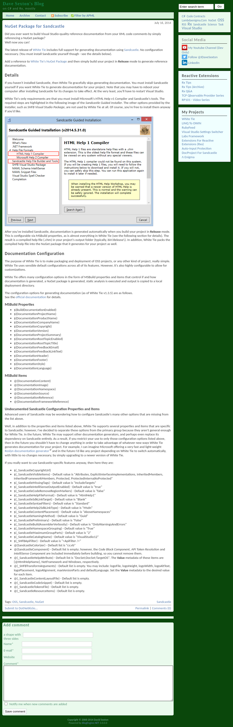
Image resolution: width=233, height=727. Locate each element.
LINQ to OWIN (191, 123)
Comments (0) (161, 608)
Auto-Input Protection (196, 148)
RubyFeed (188, 127)
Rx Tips (186, 82)
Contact (40, 15)
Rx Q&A (187, 91)
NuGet (212, 20)
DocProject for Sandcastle (199, 153)
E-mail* (9, 650)
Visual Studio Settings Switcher (202, 132)
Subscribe (59, 15)
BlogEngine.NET (90, 723)
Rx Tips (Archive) (193, 87)
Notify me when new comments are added (38, 704)
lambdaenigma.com (194, 20)
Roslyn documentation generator (27, 451)
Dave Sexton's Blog (23, 3)
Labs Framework (193, 136)
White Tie (188, 119)
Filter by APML (84, 15)
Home (10, 15)
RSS (184, 24)
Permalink (142, 608)
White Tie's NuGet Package (49, 61)
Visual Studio (192, 28)
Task (220, 24)
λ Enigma (188, 157)
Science (212, 24)
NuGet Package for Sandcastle (35, 26)
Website (9, 657)
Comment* (11, 664)
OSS (221, 19)
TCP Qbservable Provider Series (203, 95)
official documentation (31, 297)
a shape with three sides (12, 636)
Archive (25, 15)
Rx (190, 24)
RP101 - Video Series (196, 100)
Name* (8, 644)
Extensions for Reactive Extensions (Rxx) (198, 142)
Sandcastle (199, 24)
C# (183, 16)
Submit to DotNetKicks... (21, 608)
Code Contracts (196, 16)
